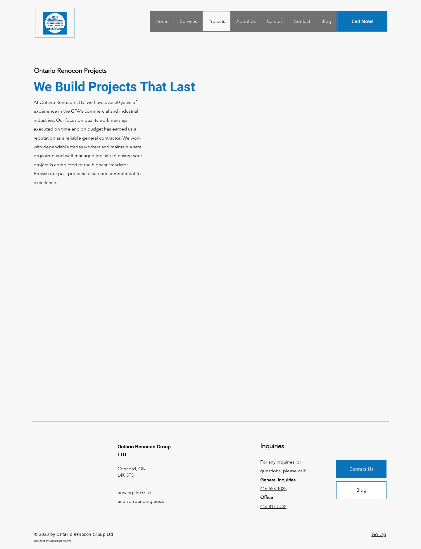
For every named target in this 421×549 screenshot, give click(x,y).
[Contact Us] (361, 469)
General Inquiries (278, 480)
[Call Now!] (362, 21)
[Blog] (361, 490)
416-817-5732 (273, 506)
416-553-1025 (273, 488)
